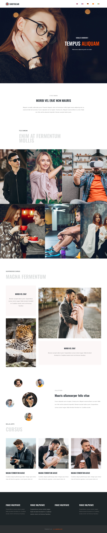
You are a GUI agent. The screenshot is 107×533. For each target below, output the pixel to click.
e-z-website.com (57, 529)
